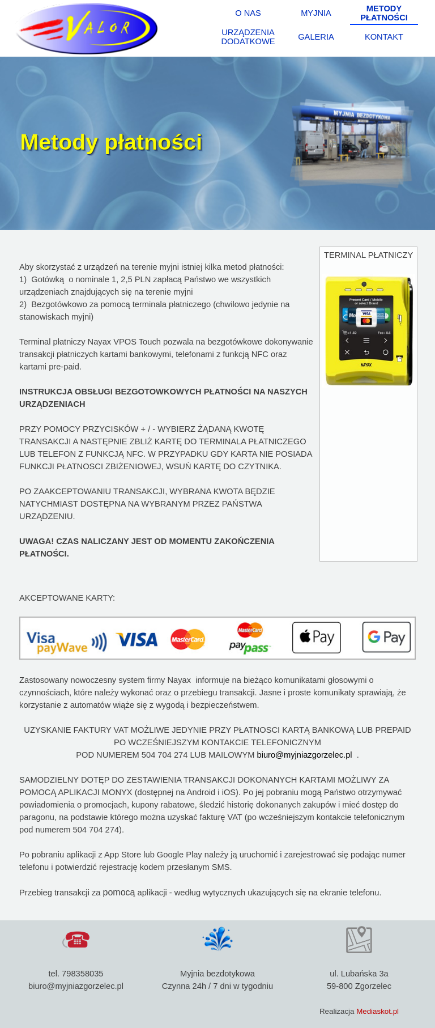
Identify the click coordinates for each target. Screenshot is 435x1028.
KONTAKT (384, 36)
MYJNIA (316, 13)
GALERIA (316, 36)
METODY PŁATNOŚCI (384, 13)
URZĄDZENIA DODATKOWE (248, 37)
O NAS (248, 13)
